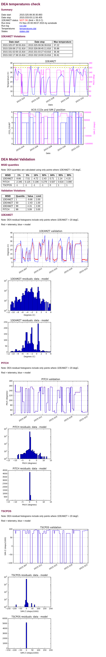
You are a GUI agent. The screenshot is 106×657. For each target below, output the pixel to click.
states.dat (24, 31)
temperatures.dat (28, 28)
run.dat (23, 26)
